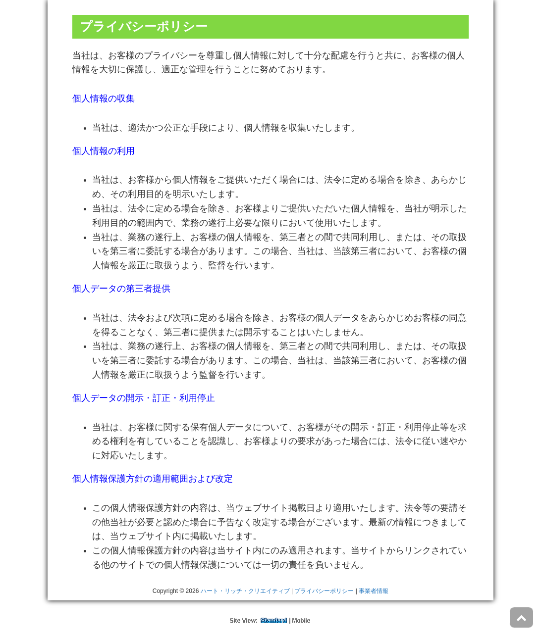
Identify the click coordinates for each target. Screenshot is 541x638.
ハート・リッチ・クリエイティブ (245, 591)
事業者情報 (373, 591)
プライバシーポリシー (324, 591)
